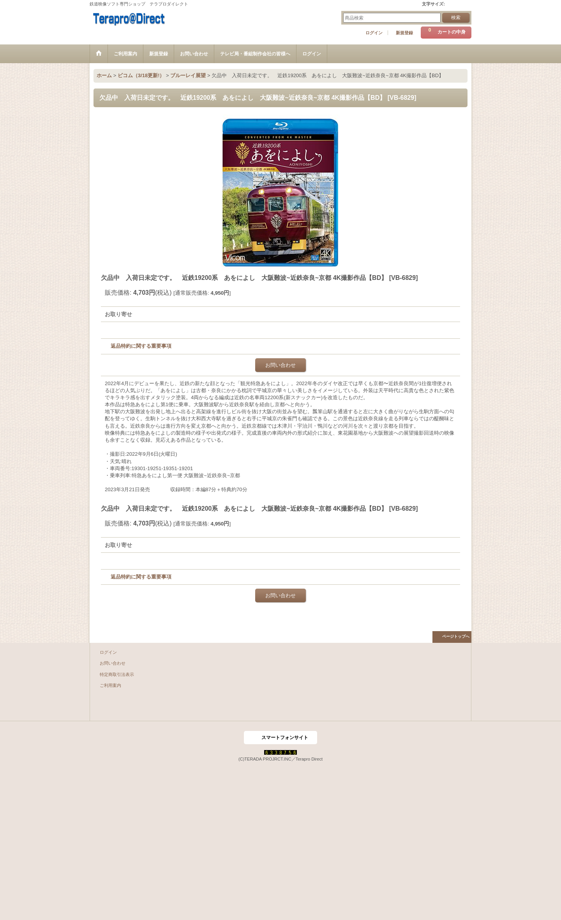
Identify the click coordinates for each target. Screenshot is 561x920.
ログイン (374, 32)
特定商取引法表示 (117, 674)
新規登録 (404, 32)
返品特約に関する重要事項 (141, 346)
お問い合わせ (280, 365)
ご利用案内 (110, 685)
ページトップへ (455, 636)
